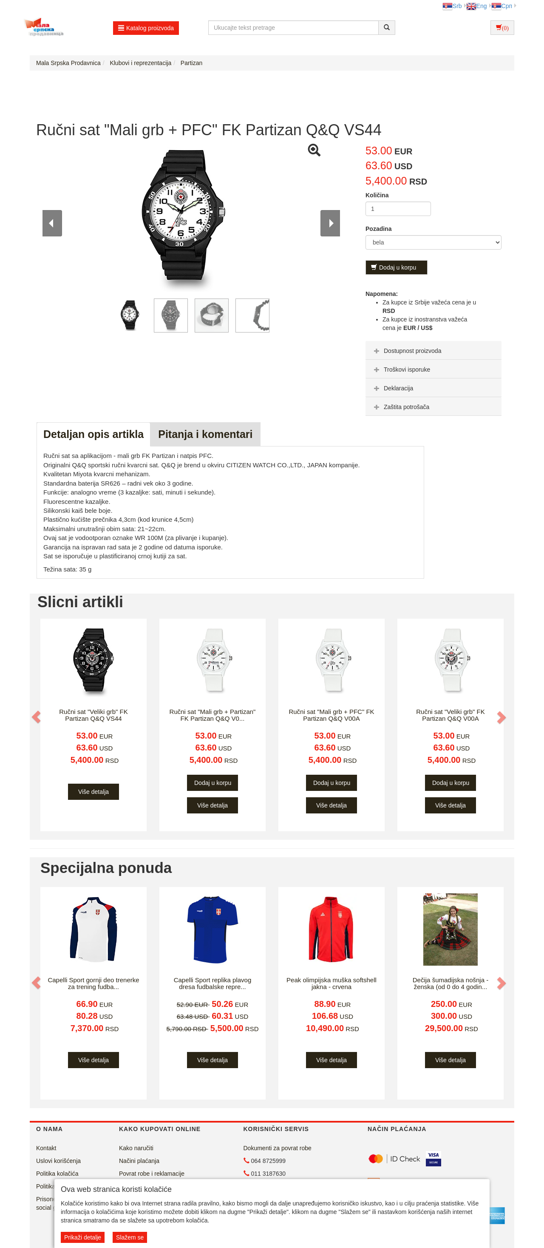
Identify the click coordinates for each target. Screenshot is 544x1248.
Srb (452, 6)
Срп (501, 6)
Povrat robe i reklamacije (151, 1173)
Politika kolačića (57, 1173)
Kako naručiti (136, 1148)
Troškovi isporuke (401, 369)
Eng (476, 6)
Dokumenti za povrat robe (278, 1148)
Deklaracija (392, 388)
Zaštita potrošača (400, 407)
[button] (37, 717)
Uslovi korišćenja (58, 1160)
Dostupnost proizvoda (406, 350)
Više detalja (93, 791)
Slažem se (130, 1237)
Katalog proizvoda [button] (146, 28)
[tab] (434, 350)
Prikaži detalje (82, 1237)
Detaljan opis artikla (93, 434)
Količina (377, 195)
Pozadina (378, 228)
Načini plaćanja (139, 1160)
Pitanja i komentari (205, 434)
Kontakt (46, 1148)
